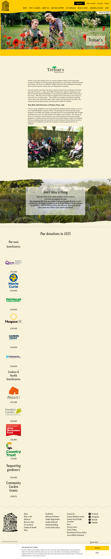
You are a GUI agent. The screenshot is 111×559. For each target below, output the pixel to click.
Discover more (29, 522)
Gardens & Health (96, 8)
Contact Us (71, 514)
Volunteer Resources (104, 12)
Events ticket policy (53, 527)
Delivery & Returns (52, 516)
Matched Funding (52, 524)
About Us (45, 8)
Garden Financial (51, 522)
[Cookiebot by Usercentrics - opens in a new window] (10, 556)
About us (27, 519)
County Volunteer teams (75, 516)
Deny (97, 548)
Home (25, 8)
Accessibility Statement (75, 535)
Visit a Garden (34, 8)
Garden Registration (53, 519)
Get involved (71, 8)
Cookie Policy (72, 530)
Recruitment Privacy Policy (76, 532)
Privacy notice (72, 527)
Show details (25, 555)
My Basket (100, 3)
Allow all (97, 543)
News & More (83, 8)
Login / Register (90, 3)
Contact (106, 3)
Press (69, 524)
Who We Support (57, 8)
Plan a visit (28, 516)
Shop (107, 8)
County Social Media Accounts (74, 520)
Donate (79, 3)
